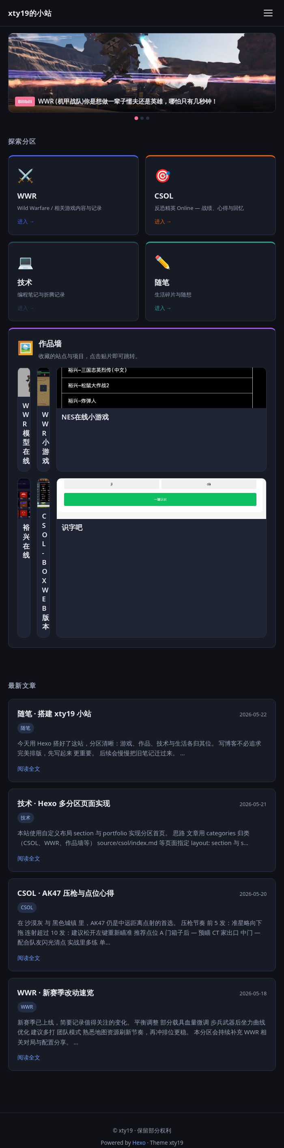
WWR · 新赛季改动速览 (55, 992)
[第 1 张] (136, 118)
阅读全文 (28, 768)
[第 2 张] (142, 118)
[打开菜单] (268, 12)
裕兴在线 (24, 541)
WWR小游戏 (43, 437)
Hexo (139, 1142)
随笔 (25, 727)
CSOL (27, 907)
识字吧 (72, 527)
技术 (25, 817)
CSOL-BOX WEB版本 (43, 571)
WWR (27, 1006)
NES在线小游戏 (85, 417)
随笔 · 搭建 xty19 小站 (54, 713)
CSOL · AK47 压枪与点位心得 (65, 893)
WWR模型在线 (24, 433)
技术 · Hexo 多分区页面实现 (63, 803)
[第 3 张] (147, 118)
